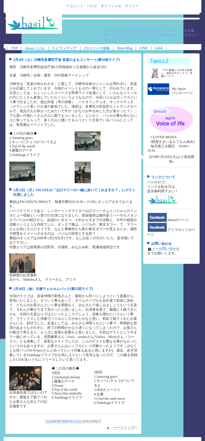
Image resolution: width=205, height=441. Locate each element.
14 (86, 421)
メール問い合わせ (163, 249)
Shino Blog (124, 48)
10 (70, 421)
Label (158, 48)
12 (78, 421)
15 (90, 421)
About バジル (35, 48)
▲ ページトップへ (121, 427)
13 (82, 421)
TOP (14, 48)
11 (74, 421)
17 (98, 421)
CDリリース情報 (96, 48)
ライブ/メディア (64, 48)
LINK (143, 48)
